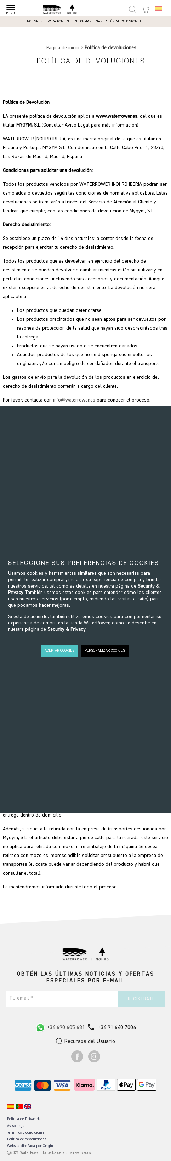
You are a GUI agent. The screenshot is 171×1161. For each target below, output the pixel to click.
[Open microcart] (145, 9)
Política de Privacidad (25, 1119)
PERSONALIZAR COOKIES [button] (105, 650)
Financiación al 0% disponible (118, 21)
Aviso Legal (16, 1126)
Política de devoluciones (26, 1139)
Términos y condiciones (25, 1132)
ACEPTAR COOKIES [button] (59, 650)
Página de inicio (63, 47)
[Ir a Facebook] (77, 1061)
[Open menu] (10, 8)
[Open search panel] (132, 9)
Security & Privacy (66, 629)
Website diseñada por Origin (30, 1146)
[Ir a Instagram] (94, 1061)
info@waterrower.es (74, 400)
